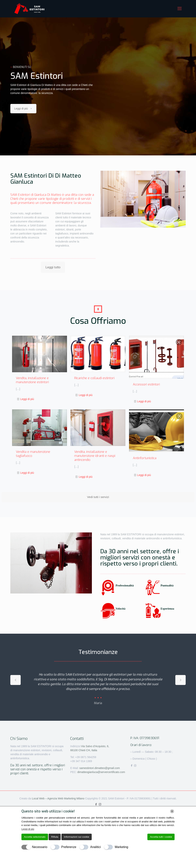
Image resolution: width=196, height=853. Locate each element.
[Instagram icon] (100, 804)
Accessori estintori (146, 384)
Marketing (121, 847)
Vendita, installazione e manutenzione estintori (32, 380)
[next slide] (180, 680)
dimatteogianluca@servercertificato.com (101, 772)
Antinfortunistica (144, 458)
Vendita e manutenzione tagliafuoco (33, 454)
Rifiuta (54, 836)
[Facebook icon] (96, 804)
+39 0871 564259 (85, 757)
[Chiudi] (172, 811)
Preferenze (68, 847)
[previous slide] (15, 680)
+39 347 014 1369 (81, 761)
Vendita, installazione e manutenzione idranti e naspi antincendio (94, 456)
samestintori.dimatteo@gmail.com (99, 768)
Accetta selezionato (35, 836)
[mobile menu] (179, 8)
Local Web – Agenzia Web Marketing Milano (58, 798)
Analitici (95, 847)
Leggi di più (27, 399)
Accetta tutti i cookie (161, 836)
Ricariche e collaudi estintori (94, 378)
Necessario (39, 847)
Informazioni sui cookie (76, 836)
